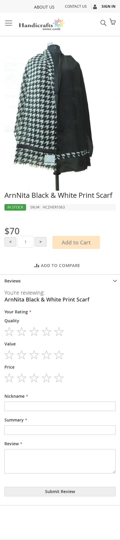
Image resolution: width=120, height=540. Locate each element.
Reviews (12, 281)
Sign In (109, 6)
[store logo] (41, 24)
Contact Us (76, 6)
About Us (44, 7)
